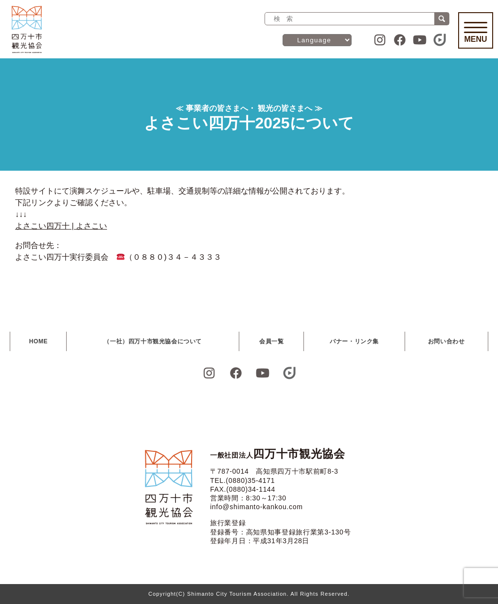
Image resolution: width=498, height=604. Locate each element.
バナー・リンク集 (354, 341)
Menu (475, 32)
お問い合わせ (446, 341)
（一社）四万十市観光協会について (153, 341)
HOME (38, 341)
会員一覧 (271, 341)
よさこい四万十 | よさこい (61, 226)
